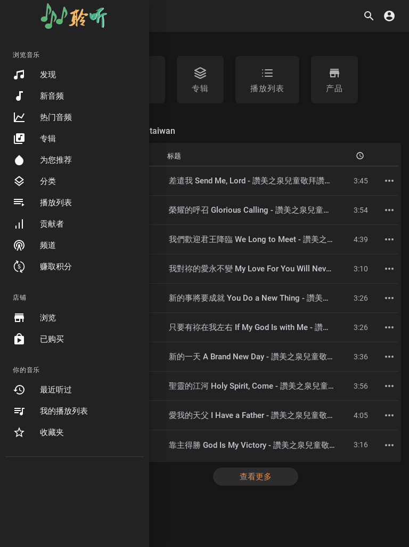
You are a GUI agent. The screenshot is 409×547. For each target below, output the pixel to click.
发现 (34, 74)
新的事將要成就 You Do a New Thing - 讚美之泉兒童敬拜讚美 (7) (284, 298)
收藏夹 (38, 432)
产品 (334, 80)
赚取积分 (42, 266)
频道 (34, 245)
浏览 (34, 317)
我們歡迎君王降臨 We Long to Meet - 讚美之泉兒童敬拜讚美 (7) (282, 239)
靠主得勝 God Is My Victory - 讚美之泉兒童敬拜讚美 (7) (267, 445)
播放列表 (42, 202)
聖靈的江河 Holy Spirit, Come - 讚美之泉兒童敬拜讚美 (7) (270, 386)
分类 (34, 181)
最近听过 (42, 389)
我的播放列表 (50, 411)
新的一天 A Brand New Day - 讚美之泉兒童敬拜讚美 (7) (266, 356)
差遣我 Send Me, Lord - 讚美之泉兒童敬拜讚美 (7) (257, 181)
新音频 (38, 96)
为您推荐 (42, 160)
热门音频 (42, 117)
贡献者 (38, 224)
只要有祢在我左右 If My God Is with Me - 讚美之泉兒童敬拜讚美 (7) (288, 327)
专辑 (34, 138)
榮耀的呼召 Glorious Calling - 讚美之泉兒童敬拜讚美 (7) (268, 210)
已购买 (38, 339)
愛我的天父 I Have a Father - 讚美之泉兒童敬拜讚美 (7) (266, 415)
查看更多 (256, 476)
